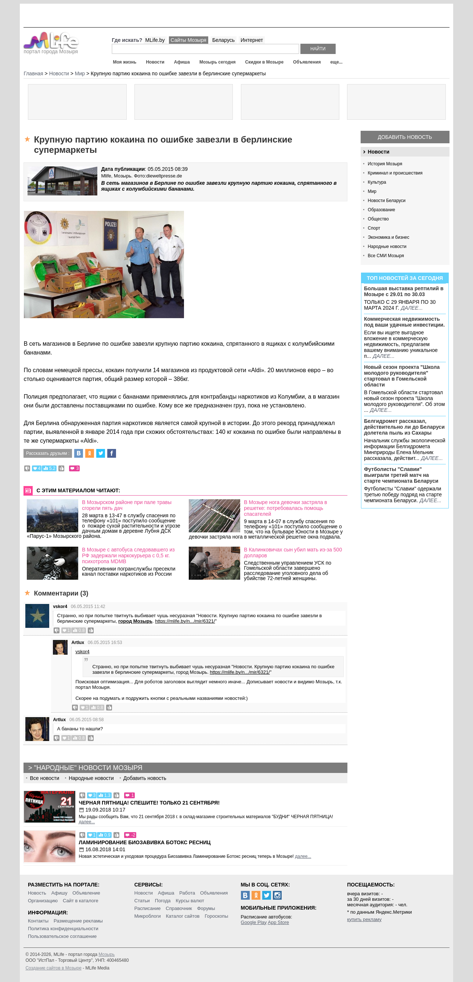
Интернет (252, 40)
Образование (381, 209)
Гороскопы (216, 916)
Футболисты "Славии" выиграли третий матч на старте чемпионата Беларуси (401, 475)
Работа (187, 893)
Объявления (307, 62)
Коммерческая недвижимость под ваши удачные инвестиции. (404, 322)
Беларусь (223, 40)
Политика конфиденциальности (63, 928)
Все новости (44, 778)
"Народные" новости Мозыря (88, 767)
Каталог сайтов (183, 916)
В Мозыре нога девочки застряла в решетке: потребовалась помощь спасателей (285, 508)
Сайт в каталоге (80, 900)
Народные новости (387, 246)
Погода (163, 900)
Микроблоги (147, 916)
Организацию (43, 900)
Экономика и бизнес (388, 237)
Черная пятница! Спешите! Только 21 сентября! (149, 803)
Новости (155, 62)
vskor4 (60, 606)
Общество (378, 219)
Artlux (77, 642)
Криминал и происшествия (395, 173)
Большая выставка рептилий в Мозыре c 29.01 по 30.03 (403, 291)
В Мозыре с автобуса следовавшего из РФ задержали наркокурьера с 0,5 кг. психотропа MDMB (128, 555)
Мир (372, 191)
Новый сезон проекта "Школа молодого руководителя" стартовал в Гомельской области (402, 376)
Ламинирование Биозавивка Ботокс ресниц (144, 842)
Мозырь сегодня (217, 62)
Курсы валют (190, 900)
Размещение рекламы (78, 921)
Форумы (206, 908)
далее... (412, 308)
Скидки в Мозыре (264, 62)
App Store (278, 922)
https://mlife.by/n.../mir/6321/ (185, 621)
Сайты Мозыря (188, 40)
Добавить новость (405, 137)
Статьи (142, 900)
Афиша (182, 62)
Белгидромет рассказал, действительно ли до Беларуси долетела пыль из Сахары (404, 427)
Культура (377, 182)
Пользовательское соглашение (62, 936)
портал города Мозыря (51, 49)
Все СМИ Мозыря (386, 255)
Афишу (59, 893)
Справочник (179, 908)
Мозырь (106, 954)
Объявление (86, 893)
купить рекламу (364, 919)
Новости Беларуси (387, 200)
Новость (37, 893)
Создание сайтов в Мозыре (53, 968)
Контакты (38, 921)
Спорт (374, 228)
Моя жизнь (124, 62)
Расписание (147, 908)
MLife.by (155, 40)
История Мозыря (385, 163)
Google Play (254, 922)
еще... (336, 62)
